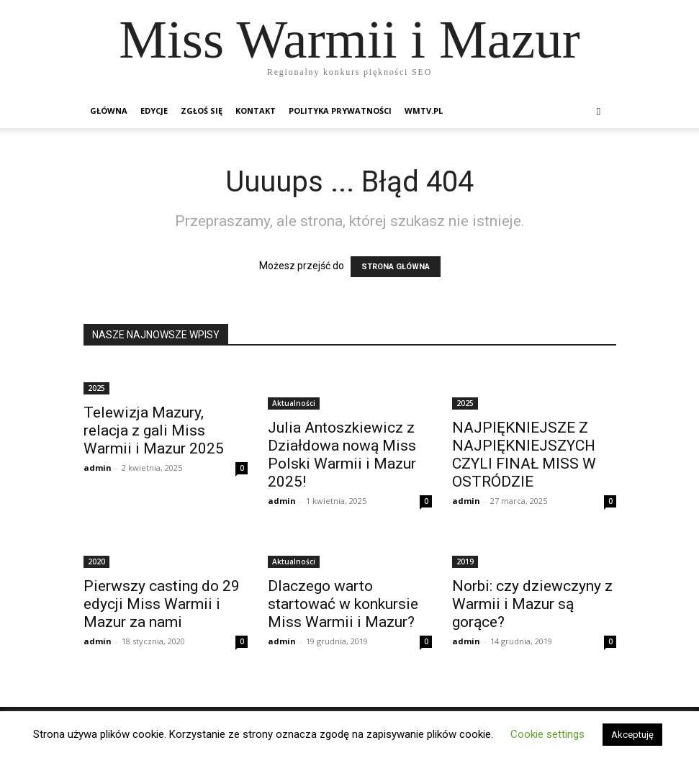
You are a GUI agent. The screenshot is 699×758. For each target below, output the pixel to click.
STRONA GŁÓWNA (395, 266)
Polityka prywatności (340, 110)
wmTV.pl (424, 110)
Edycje (154, 110)
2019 (465, 561)
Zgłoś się (201, 110)
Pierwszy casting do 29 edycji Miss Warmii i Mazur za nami (162, 604)
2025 (96, 388)
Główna (108, 110)
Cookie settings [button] (547, 734)
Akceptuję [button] (632, 734)
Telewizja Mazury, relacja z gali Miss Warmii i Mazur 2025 (154, 430)
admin (98, 467)
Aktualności (293, 403)
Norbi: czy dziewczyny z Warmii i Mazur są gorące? (532, 604)
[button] (599, 111)
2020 (96, 561)
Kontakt (255, 110)
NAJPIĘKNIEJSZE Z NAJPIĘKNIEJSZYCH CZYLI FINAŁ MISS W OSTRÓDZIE (524, 454)
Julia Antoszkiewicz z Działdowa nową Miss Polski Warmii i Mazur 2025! (342, 454)
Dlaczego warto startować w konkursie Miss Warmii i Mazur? (343, 604)
